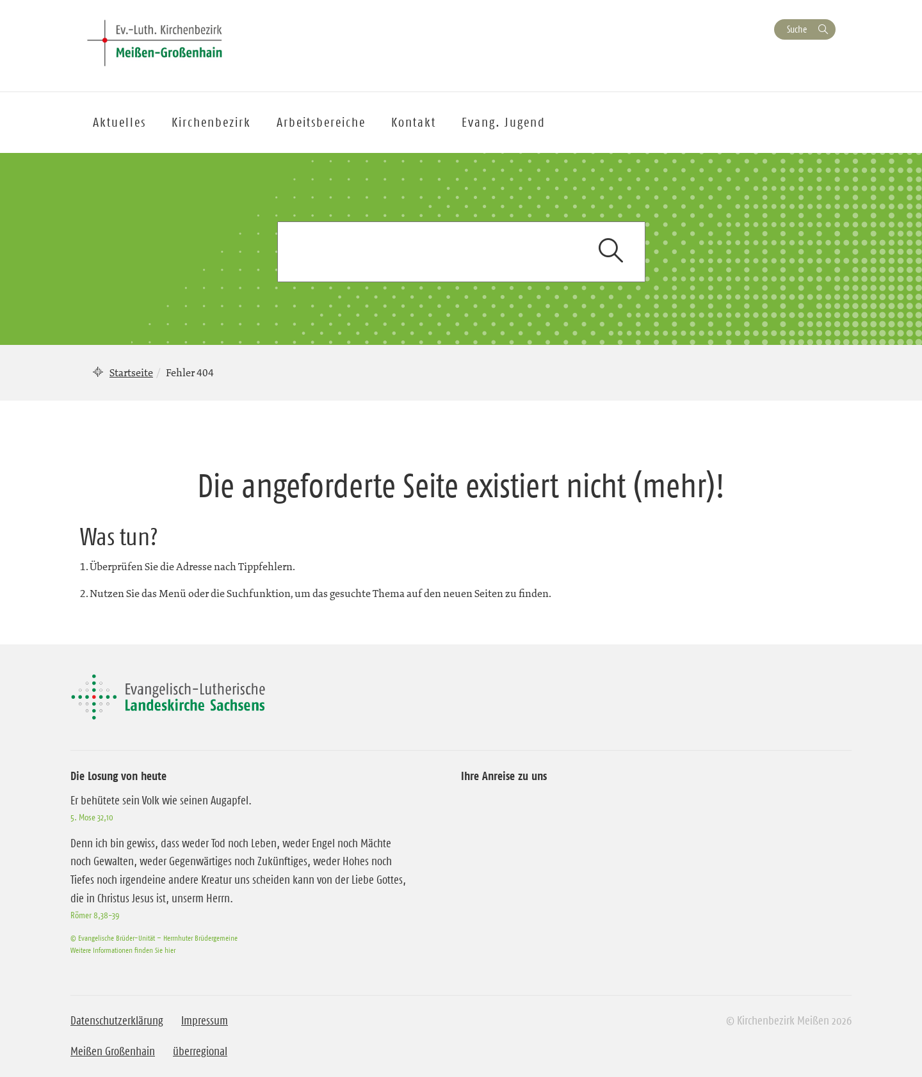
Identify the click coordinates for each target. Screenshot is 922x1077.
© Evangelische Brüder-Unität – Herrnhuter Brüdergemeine (154, 938)
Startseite (131, 372)
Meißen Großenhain (112, 1051)
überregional (200, 1051)
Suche (797, 29)
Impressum (204, 1021)
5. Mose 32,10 (91, 817)
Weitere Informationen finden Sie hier (122, 950)
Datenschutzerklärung (116, 1021)
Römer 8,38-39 (94, 915)
